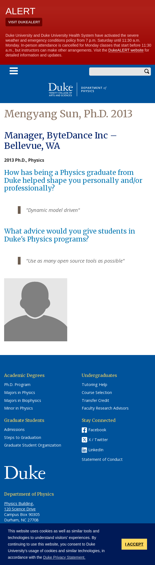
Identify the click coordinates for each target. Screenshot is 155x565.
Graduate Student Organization (32, 445)
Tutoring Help (94, 384)
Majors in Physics (19, 392)
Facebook (97, 429)
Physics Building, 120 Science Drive (20, 506)
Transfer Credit (95, 400)
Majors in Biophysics (22, 400)
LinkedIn (95, 449)
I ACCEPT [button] (134, 544)
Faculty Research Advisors (105, 408)
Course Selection (97, 392)
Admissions (14, 429)
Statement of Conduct (102, 459)
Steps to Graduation (22, 437)
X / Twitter (98, 439)
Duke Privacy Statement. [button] (64, 557)
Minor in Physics (18, 408)
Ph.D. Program (17, 384)
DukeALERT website (126, 50)
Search (147, 71)
